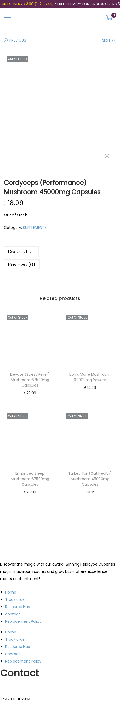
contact (12, 614)
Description (21, 251)
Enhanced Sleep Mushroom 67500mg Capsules (30, 479)
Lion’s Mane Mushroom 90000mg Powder (90, 377)
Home (10, 592)
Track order (15, 599)
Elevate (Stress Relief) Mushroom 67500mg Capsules (30, 380)
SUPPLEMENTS (35, 227)
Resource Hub (17, 606)
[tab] (60, 251)
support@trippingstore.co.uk (25, 686)
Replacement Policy (23, 621)
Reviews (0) (21, 264)
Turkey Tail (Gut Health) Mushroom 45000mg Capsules (90, 479)
